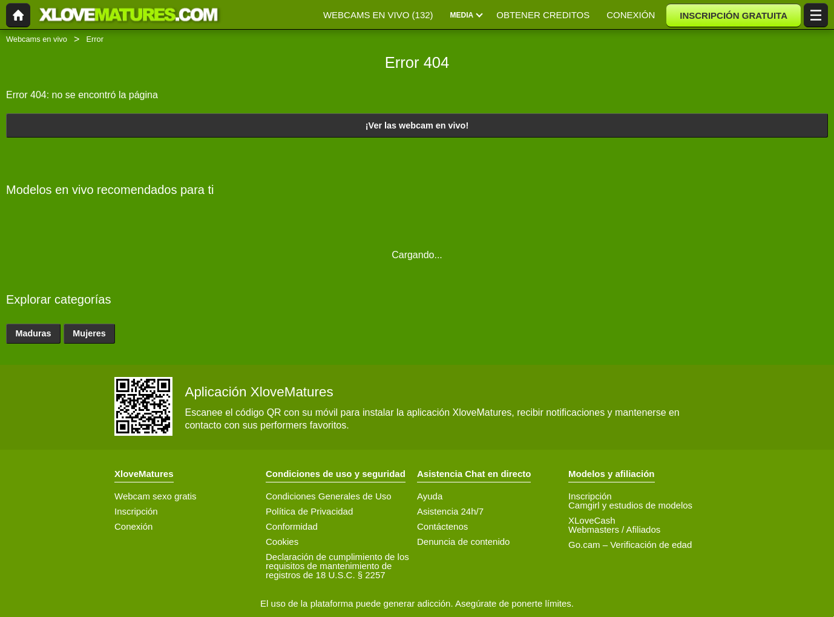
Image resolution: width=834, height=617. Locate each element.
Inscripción (136, 511)
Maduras (33, 333)
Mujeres (89, 333)
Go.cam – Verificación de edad (630, 544)
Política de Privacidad (309, 511)
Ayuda (429, 496)
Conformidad (292, 526)
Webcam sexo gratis (155, 496)
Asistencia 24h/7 (450, 511)
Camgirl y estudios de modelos (630, 505)
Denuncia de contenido (463, 541)
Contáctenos (442, 526)
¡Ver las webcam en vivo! (417, 125)
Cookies (282, 541)
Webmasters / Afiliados (614, 529)
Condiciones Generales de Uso (329, 496)
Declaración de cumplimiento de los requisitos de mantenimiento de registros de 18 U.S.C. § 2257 (337, 566)
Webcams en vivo (36, 39)
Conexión (133, 526)
